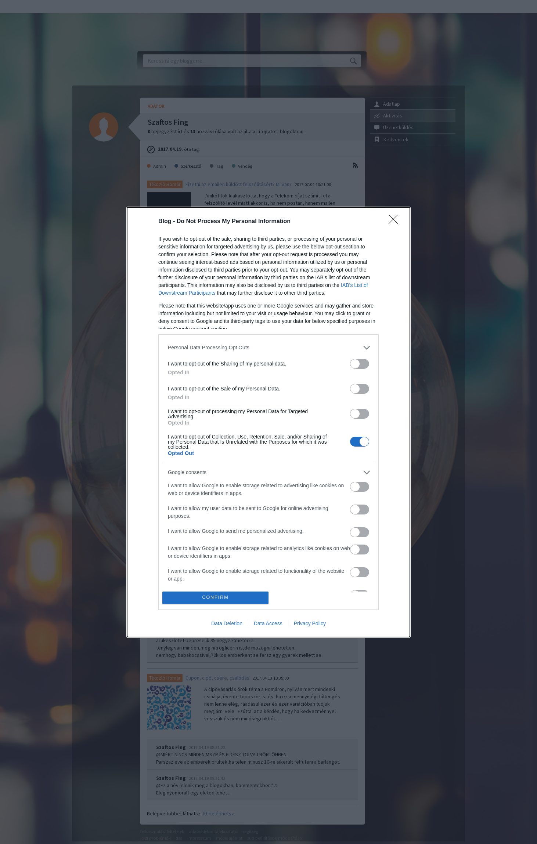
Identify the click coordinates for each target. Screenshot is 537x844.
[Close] (396, 222)
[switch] (359, 364)
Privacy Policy (310, 623)
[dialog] (268, 422)
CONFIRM (215, 597)
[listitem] (268, 348)
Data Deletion (226, 623)
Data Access (268, 623)
